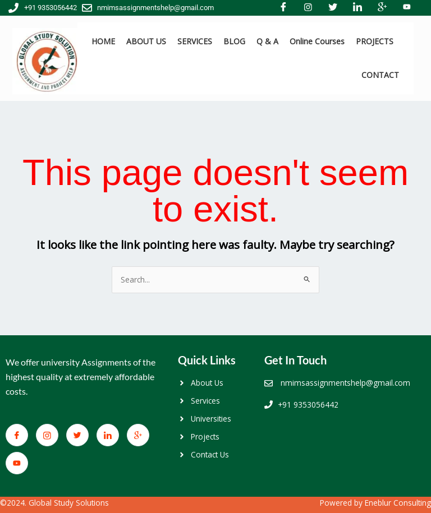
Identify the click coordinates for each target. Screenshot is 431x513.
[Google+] (138, 435)
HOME (103, 41)
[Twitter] (77, 435)
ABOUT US (146, 41)
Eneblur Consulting (398, 502)
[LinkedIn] (108, 435)
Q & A (267, 41)
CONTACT (380, 75)
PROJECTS (374, 41)
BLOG (234, 41)
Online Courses (317, 41)
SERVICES (194, 41)
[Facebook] (17, 435)
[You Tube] (17, 463)
